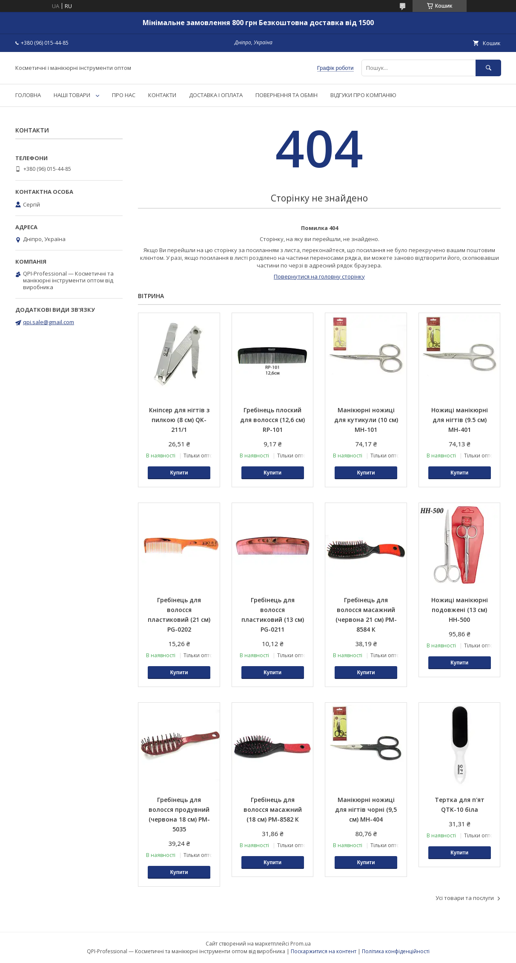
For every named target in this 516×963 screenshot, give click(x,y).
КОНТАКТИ (162, 95)
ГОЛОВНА (28, 95)
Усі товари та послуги (465, 898)
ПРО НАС (123, 95)
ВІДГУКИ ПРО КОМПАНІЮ (363, 95)
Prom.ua (300, 943)
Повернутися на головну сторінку (319, 276)
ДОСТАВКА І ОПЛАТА (216, 95)
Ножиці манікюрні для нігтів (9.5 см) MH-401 (459, 420)
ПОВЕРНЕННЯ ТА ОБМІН (286, 95)
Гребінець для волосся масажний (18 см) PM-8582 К (273, 809)
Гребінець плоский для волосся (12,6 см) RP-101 (272, 420)
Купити (179, 473)
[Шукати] (488, 68)
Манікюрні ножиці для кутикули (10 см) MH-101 (366, 420)
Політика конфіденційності (396, 951)
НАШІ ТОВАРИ (72, 95)
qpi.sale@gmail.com (48, 322)
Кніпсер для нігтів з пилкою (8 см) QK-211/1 (179, 420)
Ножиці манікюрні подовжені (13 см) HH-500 (459, 610)
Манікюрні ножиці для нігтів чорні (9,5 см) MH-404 (366, 809)
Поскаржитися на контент (323, 951)
